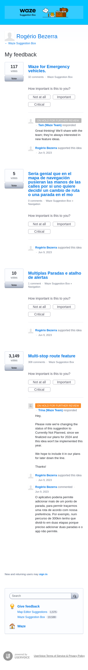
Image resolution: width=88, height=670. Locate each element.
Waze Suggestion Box (60, 77)
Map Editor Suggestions (32, 612)
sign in (43, 574)
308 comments (36, 362)
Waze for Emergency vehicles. (48, 68)
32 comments (36, 77)
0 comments (35, 200)
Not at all (41, 97)
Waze (21, 626)
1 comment (34, 283)
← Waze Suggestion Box (20, 43)
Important (66, 97)
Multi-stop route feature (51, 356)
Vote (14, 78)
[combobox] (41, 595)
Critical (42, 105)
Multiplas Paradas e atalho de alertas (54, 275)
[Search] (75, 596)
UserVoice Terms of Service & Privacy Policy (59, 655)
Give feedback (28, 606)
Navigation (34, 204)
